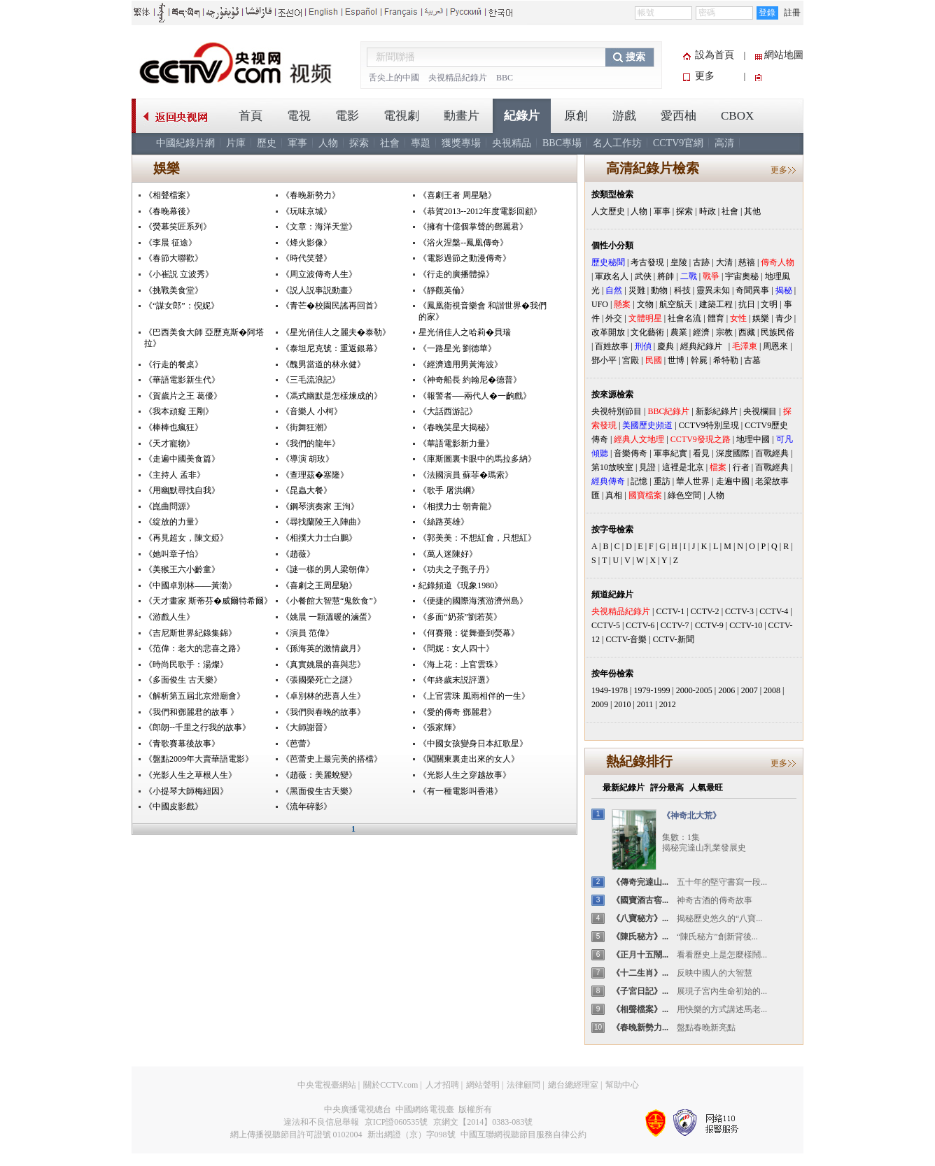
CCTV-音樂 (626, 639)
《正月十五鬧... (640, 955)
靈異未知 (713, 290)
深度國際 (733, 453)
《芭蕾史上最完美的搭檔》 (331, 759)
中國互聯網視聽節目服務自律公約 (523, 1134)
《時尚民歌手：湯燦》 (186, 664)
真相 (613, 495)
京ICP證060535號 (396, 1122)
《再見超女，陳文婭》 (186, 538)
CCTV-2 (705, 611)
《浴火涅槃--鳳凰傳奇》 (463, 243)
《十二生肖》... (640, 973)
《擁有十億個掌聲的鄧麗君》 (473, 227)
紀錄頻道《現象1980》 (460, 585)
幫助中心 (622, 1085)
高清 (724, 143)
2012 (667, 704)
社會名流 (684, 318)
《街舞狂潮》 (306, 427)
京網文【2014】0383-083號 (483, 1122)
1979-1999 (651, 690)
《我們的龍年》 (310, 443)
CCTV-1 (670, 611)
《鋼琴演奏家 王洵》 (320, 506)
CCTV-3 (739, 611)
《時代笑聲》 (306, 258)
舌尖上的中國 (394, 78)
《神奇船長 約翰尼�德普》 (470, 380)
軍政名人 (611, 276)
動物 (659, 290)
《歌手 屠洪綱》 (449, 490)
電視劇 (401, 115)
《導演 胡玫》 (307, 459)
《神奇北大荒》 (691, 815)
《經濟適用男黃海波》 (460, 364)
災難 (636, 290)
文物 (645, 304)
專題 (420, 143)
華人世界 (693, 481)
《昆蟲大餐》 (306, 490)
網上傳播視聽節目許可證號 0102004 (296, 1134)
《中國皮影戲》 (173, 806)
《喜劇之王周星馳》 (319, 585)
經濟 (701, 332)
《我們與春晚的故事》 (323, 712)
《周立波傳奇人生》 (319, 274)
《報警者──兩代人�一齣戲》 (475, 396)
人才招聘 (442, 1085)
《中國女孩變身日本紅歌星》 (473, 743)
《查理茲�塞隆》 (315, 475)
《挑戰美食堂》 (173, 290)
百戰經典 (772, 453)
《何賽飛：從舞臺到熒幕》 (469, 633)
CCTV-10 (745, 625)
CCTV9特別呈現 (709, 425)
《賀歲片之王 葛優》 (183, 396)
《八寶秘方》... (640, 918)
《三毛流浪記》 (310, 380)
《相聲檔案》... (640, 1009)
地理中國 (753, 439)
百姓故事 (611, 346)
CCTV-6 (640, 625)
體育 (716, 318)
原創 (576, 115)
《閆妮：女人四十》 (456, 648)
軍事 (297, 143)
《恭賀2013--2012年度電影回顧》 (480, 211)
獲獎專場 (461, 143)
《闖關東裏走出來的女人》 (469, 759)
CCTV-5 (605, 625)
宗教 (724, 332)
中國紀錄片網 (185, 143)
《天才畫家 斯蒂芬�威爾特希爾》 (208, 601)
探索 (359, 143)
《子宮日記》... (640, 991)
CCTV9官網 (678, 143)
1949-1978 (609, 690)
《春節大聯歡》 (173, 258)
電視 (299, 115)
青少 (783, 318)
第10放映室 (612, 467)
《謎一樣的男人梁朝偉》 (327, 569)
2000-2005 (694, 690)
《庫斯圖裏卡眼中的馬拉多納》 (477, 459)
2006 (726, 690)
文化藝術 (647, 332)
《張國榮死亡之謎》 (319, 680)
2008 (772, 690)
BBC (504, 78)
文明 (769, 304)
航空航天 (676, 304)
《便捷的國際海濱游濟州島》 (473, 601)
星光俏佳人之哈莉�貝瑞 (465, 332)
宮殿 (630, 360)
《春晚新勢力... (640, 1027)
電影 (347, 115)
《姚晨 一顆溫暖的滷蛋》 (328, 617)
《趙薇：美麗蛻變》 (319, 775)
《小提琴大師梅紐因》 (186, 791)
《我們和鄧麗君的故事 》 (191, 712)
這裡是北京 (683, 467)
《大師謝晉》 (306, 727)
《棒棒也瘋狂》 (173, 427)
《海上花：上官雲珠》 (460, 664)
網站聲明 (483, 1085)
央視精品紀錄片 (457, 78)
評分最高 (667, 787)
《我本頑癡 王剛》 (178, 411)
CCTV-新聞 (673, 639)
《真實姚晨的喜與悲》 (323, 664)
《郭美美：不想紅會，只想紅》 (477, 538)
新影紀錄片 (717, 411)
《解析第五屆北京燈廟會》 (194, 696)
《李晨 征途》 (170, 243)
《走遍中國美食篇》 (182, 459)
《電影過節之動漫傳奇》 (465, 258)
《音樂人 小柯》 (311, 411)
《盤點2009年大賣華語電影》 (198, 759)
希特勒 (725, 360)
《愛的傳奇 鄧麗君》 (457, 712)
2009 (599, 704)
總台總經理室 (573, 1085)
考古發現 (647, 262)
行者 (741, 467)
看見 (701, 453)
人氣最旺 (706, 787)
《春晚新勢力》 (310, 195)
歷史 (266, 143)
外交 (613, 318)
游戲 (624, 115)
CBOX (737, 115)
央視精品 (511, 143)
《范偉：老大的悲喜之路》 (194, 648)
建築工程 (716, 304)
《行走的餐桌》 (173, 364)
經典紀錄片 (704, 346)
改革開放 (608, 332)
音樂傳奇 (630, 453)
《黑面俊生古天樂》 (319, 791)
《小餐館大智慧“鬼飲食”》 (331, 601)
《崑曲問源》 (169, 506)
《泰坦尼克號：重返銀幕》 (331, 348)
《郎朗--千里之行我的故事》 (197, 727)
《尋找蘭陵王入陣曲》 (323, 522)
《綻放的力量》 (173, 522)
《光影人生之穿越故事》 (465, 775)
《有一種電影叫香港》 (460, 791)
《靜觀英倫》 (444, 290)
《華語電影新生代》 (182, 380)
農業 (678, 332)
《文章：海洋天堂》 (319, 227)
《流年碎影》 (306, 806)
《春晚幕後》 (169, 211)
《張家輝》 (440, 727)
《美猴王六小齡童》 (182, 569)
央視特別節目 (616, 411)
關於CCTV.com (390, 1085)
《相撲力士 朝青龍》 (457, 506)
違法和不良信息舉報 (321, 1122)
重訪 (662, 481)
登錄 (767, 12)
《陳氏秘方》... (640, 936)
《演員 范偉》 (307, 633)
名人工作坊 (617, 143)
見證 (647, 467)
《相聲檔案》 (169, 195)
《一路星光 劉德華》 (457, 348)
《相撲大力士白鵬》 (319, 538)
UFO (599, 304)
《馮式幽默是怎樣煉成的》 (331, 396)
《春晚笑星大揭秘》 (456, 427)
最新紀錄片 (624, 787)
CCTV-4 (773, 611)
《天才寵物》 (169, 443)
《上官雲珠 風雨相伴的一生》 (474, 696)
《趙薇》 (298, 554)
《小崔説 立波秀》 (178, 274)
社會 (390, 143)
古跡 (701, 262)
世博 (676, 360)
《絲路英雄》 (444, 522)
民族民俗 (777, 332)
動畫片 (461, 115)
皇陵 (678, 262)
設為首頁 (714, 55)
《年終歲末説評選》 (456, 680)
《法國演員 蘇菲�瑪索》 (466, 475)
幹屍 (699, 360)
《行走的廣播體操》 (456, 274)
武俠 (643, 276)
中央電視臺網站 (326, 1085)
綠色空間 (684, 495)
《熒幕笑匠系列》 (177, 227)
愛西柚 (678, 115)
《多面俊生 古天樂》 (183, 680)
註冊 (792, 12)
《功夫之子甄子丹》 (456, 569)
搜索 (635, 57)
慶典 (665, 346)
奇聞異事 (752, 290)
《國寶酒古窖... (640, 900)
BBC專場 (562, 143)
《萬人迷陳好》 (448, 554)
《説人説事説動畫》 (319, 290)
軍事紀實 (670, 453)
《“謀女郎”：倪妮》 (181, 306)
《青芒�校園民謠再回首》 (331, 306)
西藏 (746, 332)
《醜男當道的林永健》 (323, 364)
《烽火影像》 (306, 243)
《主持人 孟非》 (174, 475)
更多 (705, 76)
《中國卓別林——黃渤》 (190, 585)
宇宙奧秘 (742, 276)
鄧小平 (604, 360)
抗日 (746, 304)
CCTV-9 (709, 625)
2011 (645, 704)
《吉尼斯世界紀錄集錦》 (190, 633)
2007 (749, 690)
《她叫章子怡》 (173, 554)
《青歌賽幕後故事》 (182, 743)
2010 (622, 704)
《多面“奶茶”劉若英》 (460, 617)
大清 (724, 262)
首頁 (250, 115)
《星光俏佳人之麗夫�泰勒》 (336, 332)
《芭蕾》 (298, 743)
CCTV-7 (675, 625)
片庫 (236, 143)
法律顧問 (523, 1085)
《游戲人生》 (169, 617)
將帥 (665, 276)
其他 (752, 211)
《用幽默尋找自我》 (182, 490)
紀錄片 (522, 115)
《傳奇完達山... (640, 882)
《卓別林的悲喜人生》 (323, 696)
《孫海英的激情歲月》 (323, 648)
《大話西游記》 (448, 411)
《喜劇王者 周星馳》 (457, 195)
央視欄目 (760, 411)
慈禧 (746, 262)
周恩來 (775, 346)
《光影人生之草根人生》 (190, 775)
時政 (707, 211)
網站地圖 (783, 55)
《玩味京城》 (306, 211)
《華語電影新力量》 (456, 443)
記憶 (639, 481)
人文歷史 (608, 211)
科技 (682, 290)
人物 (328, 143)
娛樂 (760, 318)
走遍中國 (733, 481)
